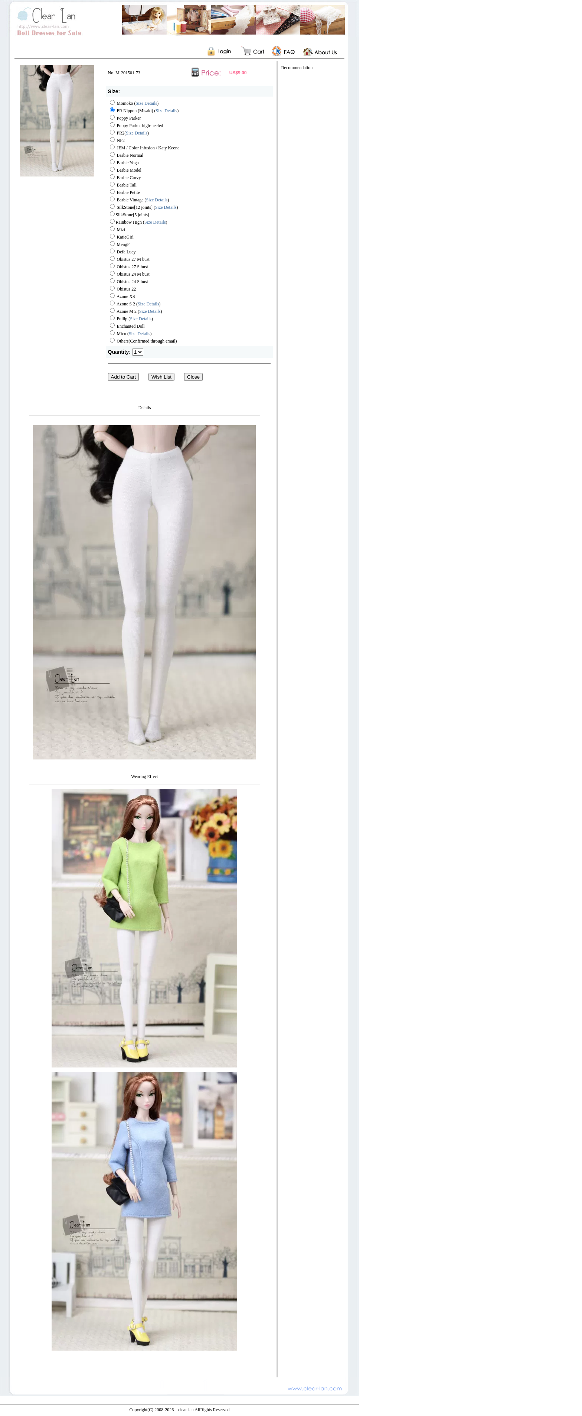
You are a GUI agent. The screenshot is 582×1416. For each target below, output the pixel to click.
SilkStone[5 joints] (129, 214)
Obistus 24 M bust (130, 274)
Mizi (117, 229)
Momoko (121, 103)
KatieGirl (122, 237)
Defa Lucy (123, 252)
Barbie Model (125, 170)
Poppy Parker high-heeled (136, 125)
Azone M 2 (123, 311)
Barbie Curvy (125, 177)
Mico (118, 333)
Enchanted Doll (127, 326)
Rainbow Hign (126, 222)
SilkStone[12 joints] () (144, 207)
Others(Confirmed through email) (143, 341)
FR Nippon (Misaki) (131, 110)
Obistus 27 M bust (130, 259)
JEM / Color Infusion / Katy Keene (145, 147)
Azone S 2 (122, 304)
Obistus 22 (123, 289)
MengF (120, 244)
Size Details (146, 103)
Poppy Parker (125, 118)
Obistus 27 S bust (129, 266)
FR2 (117, 133)
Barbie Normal (127, 155)
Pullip (119, 318)
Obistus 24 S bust (129, 281)
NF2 (117, 140)
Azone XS (122, 296)
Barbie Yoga (124, 162)
